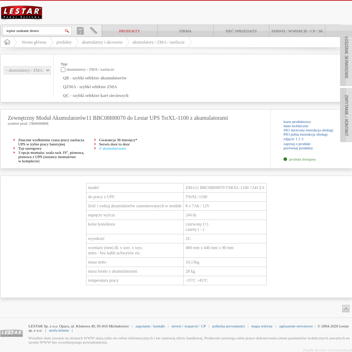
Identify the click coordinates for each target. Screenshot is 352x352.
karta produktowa (297, 121)
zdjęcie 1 (290, 139)
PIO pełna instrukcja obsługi (305, 134)
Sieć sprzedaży (241, 31)
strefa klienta (59, 330)
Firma (186, 31)
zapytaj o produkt (297, 144)
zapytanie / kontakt (150, 326)
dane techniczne (295, 126)
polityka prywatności (228, 326)
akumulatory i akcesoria (102, 42)
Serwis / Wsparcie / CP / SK (297, 31)
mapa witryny (262, 326)
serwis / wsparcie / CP (188, 326)
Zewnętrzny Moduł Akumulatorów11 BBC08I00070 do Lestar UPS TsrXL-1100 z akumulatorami (118, 118)
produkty (129, 31)
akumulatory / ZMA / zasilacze (158, 42)
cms (322, 350)
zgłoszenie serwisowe (296, 326)
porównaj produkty (298, 148)
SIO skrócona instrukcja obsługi (308, 130)
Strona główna (34, 42)
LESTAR (22, 5)
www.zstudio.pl (339, 350)
